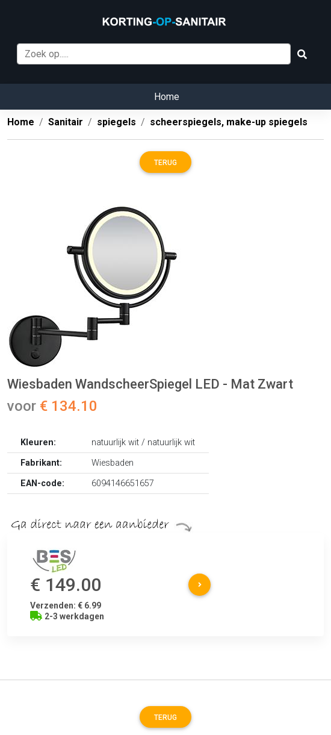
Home (166, 96)
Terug (165, 162)
